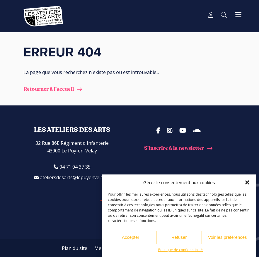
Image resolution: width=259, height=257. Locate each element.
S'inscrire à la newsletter (174, 148)
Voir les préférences (227, 237)
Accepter (130, 237)
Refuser (179, 237)
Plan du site (74, 248)
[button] (247, 182)
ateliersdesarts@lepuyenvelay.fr (72, 177)
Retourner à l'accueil (48, 89)
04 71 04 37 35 (72, 167)
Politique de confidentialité (180, 249)
